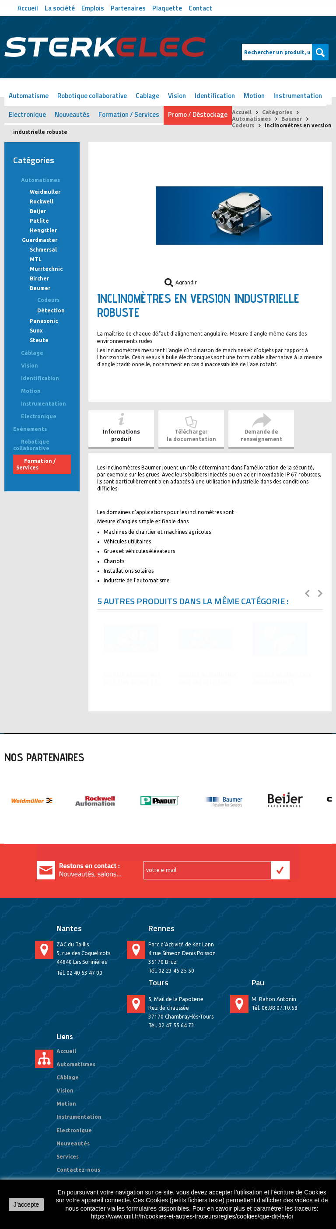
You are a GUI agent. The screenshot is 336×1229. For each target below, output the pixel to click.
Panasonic (44, 321)
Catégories (277, 112)
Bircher (39, 278)
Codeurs (243, 125)
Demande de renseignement (261, 435)
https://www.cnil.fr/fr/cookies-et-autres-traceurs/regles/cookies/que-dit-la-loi (192, 1216)
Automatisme (29, 96)
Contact (200, 7)
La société (60, 7)
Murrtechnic (46, 269)
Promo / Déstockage (198, 114)
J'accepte (26, 1204)
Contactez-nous (78, 1170)
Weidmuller (45, 192)
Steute (39, 340)
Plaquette (167, 7)
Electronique (27, 114)
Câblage (32, 353)
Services (67, 1156)
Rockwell (41, 201)
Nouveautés (72, 114)
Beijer (38, 211)
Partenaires (128, 7)
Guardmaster (39, 240)
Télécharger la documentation (191, 435)
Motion (254, 96)
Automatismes (251, 119)
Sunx (36, 330)
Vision (177, 96)
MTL (36, 259)
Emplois (92, 7)
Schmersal (43, 249)
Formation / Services (128, 114)
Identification (215, 96)
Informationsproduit (121, 435)
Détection (51, 310)
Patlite (39, 221)
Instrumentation (297, 96)
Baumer (291, 119)
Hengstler (43, 230)
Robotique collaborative (92, 96)
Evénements (30, 429)
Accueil (28, 7)
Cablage (147, 96)
